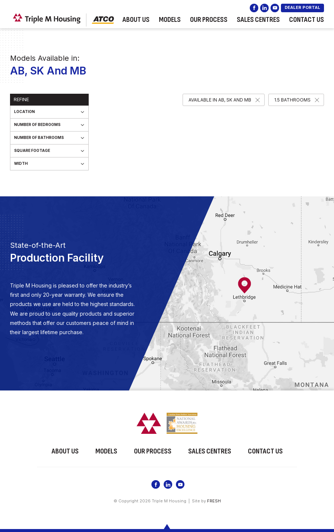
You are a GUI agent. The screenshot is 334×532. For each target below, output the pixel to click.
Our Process (208, 19)
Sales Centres (258, 19)
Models (170, 19)
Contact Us (306, 19)
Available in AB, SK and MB (220, 100)
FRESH (214, 500)
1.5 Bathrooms (292, 100)
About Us (136, 19)
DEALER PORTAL (302, 7)
